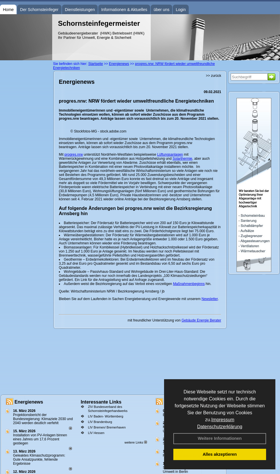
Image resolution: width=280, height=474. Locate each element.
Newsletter (209, 299)
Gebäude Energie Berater (201, 320)
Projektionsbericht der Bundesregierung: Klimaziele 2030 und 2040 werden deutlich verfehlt (43, 419)
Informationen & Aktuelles (124, 9)
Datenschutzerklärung (219, 426)
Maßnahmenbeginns (189, 284)
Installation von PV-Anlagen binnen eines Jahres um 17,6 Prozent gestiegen (40, 439)
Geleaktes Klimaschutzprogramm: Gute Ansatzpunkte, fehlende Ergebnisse (39, 459)
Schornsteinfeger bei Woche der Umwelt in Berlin (187, 470)
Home (8, 9)
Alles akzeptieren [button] (220, 454)
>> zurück (213, 76)
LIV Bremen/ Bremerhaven (107, 427)
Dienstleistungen (80, 9)
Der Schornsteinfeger (39, 9)
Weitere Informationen (220, 438)
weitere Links (135, 442)
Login (181, 9)
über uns (161, 9)
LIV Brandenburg (100, 422)
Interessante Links (101, 401)
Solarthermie (182, 159)
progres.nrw (73, 154)
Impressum (222, 419)
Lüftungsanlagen (170, 154)
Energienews (28, 401)
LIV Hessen (96, 433)
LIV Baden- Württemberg (105, 416)
